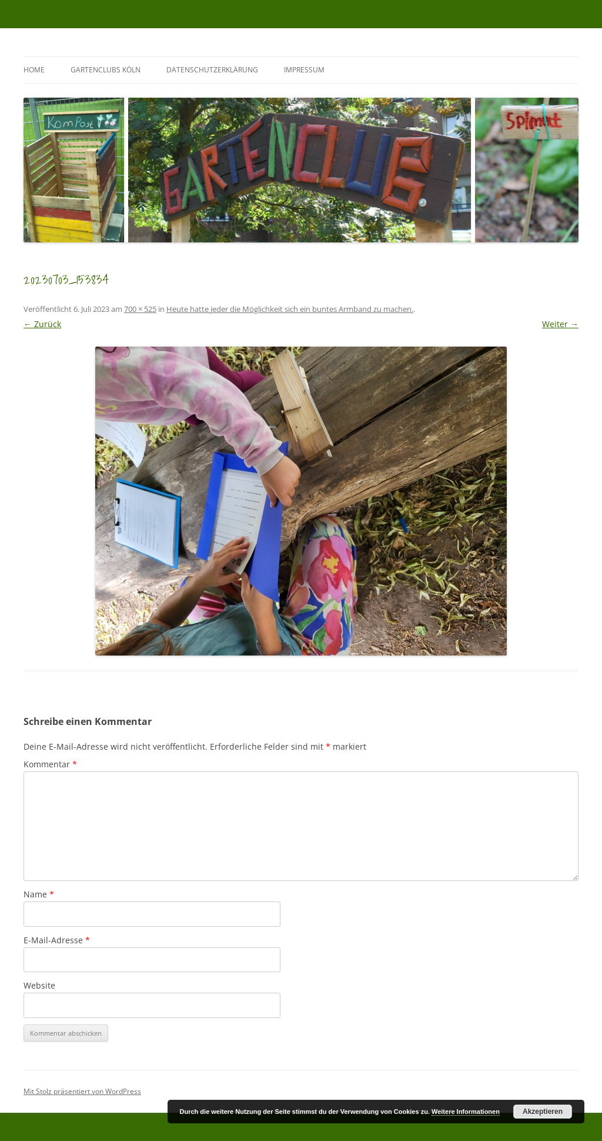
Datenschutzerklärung (212, 70)
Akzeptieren (543, 1111)
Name (39, 894)
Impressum (304, 70)
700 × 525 (140, 309)
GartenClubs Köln (106, 70)
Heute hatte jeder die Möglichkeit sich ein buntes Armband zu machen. (289, 309)
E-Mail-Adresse (57, 940)
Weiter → (560, 324)
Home (34, 70)
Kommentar (50, 764)
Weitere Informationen (466, 1111)
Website (39, 985)
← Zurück (42, 324)
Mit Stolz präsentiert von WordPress (82, 1091)
